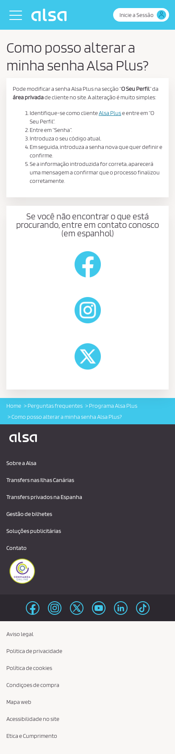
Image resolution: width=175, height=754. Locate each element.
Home (13, 405)
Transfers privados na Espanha (44, 496)
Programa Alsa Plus (113, 405)
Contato (16, 547)
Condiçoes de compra (32, 684)
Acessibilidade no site (32, 718)
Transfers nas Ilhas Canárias (40, 480)
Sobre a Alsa (21, 463)
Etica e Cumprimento (31, 735)
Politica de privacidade (34, 650)
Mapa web (18, 701)
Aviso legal (19, 634)
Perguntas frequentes (55, 405)
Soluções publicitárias (33, 530)
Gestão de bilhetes (29, 513)
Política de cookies (29, 667)
